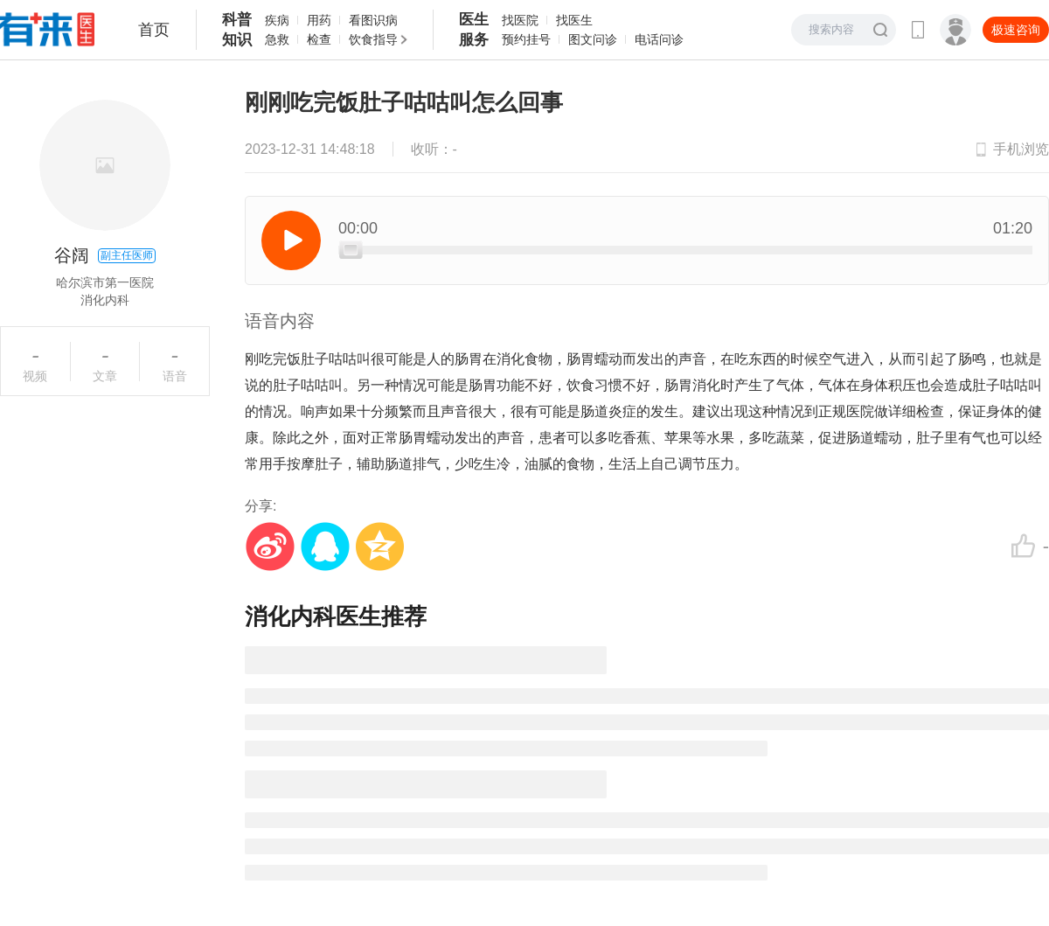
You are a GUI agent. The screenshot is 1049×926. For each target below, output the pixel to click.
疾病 (277, 20)
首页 (154, 29)
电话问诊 (659, 39)
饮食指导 (373, 39)
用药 (319, 20)
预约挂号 (526, 39)
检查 (319, 39)
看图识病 (373, 20)
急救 (277, 39)
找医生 (574, 20)
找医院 (520, 20)
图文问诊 (592, 39)
